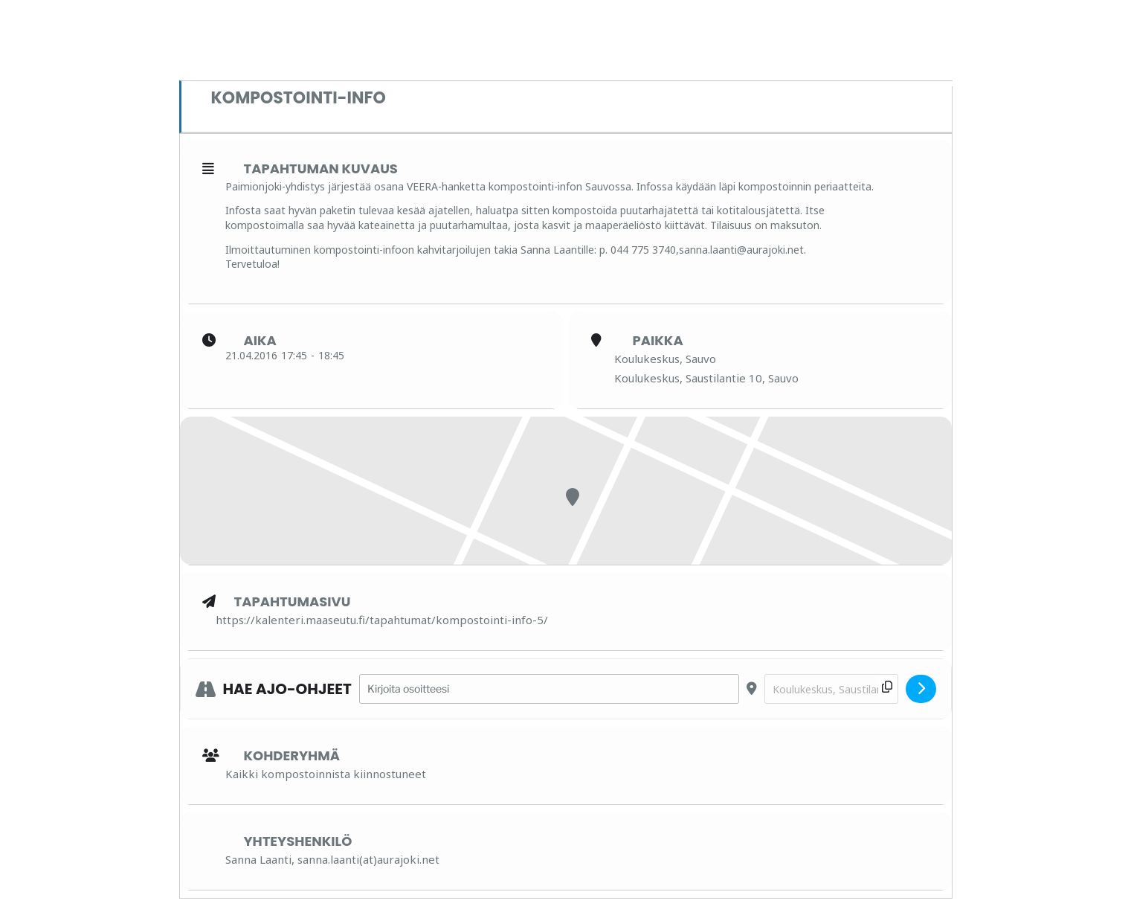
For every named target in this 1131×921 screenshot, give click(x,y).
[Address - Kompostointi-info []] (549, 689)
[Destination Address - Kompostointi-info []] (831, 689)
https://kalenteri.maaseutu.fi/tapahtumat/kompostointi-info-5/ (382, 619)
